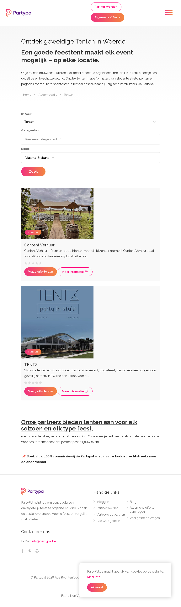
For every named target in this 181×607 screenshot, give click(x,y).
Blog (133, 502)
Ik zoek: (26, 114)
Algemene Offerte (107, 17)
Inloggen (103, 502)
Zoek (33, 171)
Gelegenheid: (31, 130)
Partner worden (107, 508)
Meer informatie (75, 272)
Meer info (93, 577)
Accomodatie (48, 94)
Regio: (25, 149)
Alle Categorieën (108, 521)
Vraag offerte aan (40, 271)
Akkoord (97, 587)
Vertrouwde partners (111, 514)
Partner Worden (106, 6)
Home (27, 94)
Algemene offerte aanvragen (142, 509)
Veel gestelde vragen (145, 518)
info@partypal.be (44, 541)
